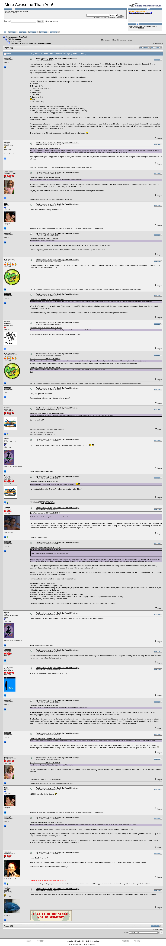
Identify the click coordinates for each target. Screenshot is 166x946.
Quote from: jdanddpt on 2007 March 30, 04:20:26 (45, 763)
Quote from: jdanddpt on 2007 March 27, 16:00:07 (45, 148)
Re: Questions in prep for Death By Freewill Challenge (57, 143)
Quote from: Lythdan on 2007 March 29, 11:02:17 (45, 547)
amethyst (141, 27)
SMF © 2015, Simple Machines (91, 941)
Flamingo (7, 650)
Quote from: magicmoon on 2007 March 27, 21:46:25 (46, 328)
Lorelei (6, 144)
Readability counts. (35, 228)
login (21, 11)
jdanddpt (7, 58)
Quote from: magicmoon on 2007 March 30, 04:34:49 (46, 822)
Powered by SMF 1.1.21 (73, 941)
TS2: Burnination (14, 39)
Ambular (7, 407)
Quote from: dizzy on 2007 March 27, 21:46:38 (44, 238)
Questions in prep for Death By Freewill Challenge (31, 43)
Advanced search (51, 21)
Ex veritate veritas (98, 228)
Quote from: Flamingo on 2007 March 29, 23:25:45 (45, 738)
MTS (43, 434)
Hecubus (7, 852)
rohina (6, 890)
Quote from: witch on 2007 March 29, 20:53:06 (44, 705)
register (26, 11)
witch (6, 440)
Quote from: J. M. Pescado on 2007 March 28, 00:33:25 (46, 299)
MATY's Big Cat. (43, 167)
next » (161, 43)
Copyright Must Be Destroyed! (82, 228)
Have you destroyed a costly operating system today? (57, 228)
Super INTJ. (33, 167)
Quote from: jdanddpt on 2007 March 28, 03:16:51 (45, 359)
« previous (156, 43)
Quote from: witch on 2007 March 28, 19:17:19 (44, 481)
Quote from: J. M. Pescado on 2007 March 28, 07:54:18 (46, 413)
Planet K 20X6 (15, 41)
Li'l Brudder (8, 667)
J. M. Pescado (9, 259)
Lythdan (7, 507)
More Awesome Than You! (16, 37)
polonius (7, 323)
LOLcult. (51, 167)
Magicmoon (8, 172)
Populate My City (50, 434)
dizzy (6, 204)
